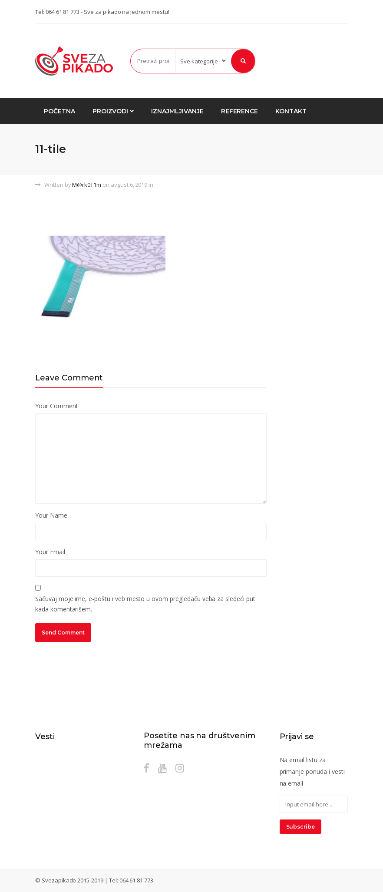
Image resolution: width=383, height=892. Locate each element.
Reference (239, 111)
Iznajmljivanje (177, 111)
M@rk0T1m (86, 184)
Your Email (50, 552)
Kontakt (291, 111)
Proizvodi (113, 111)
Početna (59, 111)
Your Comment (56, 406)
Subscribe (300, 826)
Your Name (51, 515)
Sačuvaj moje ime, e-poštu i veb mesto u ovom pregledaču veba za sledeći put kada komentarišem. (145, 604)
